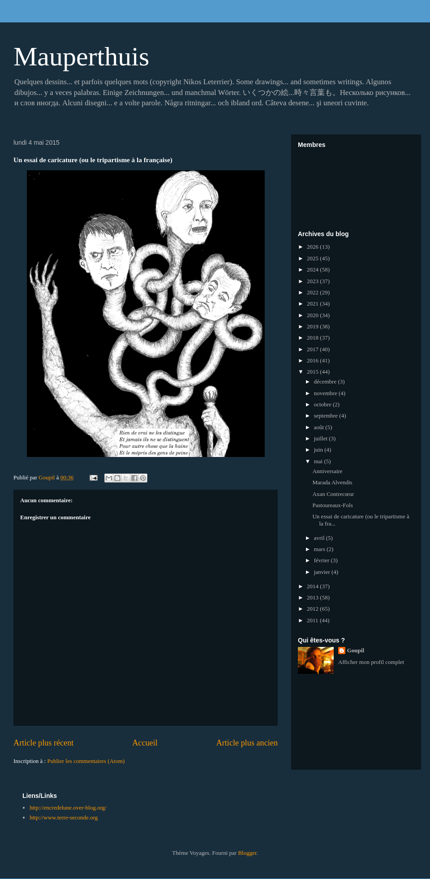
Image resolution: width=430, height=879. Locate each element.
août (320, 427)
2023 (313, 281)
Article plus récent (43, 742)
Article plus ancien (247, 742)
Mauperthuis (81, 56)
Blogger (247, 852)
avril (320, 537)
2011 (313, 620)
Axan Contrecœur (333, 494)
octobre (323, 404)
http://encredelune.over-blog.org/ (68, 807)
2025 (313, 258)
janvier (322, 572)
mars (320, 549)
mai (319, 461)
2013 (313, 597)
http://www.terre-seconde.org (64, 817)
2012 (313, 608)
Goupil (355, 650)
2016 (313, 360)
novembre (326, 393)
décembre (326, 381)
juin (319, 449)
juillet (321, 438)
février (322, 560)
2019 (313, 326)
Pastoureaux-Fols (332, 505)
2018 (313, 337)
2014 (313, 586)
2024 (313, 269)
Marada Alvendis (332, 482)
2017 (313, 349)
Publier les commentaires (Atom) (86, 761)
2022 (313, 292)
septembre (327, 415)
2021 (313, 303)
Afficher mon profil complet (371, 662)
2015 (313, 371)
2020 (313, 315)
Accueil (145, 742)
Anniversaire (327, 471)
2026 (313, 246)
